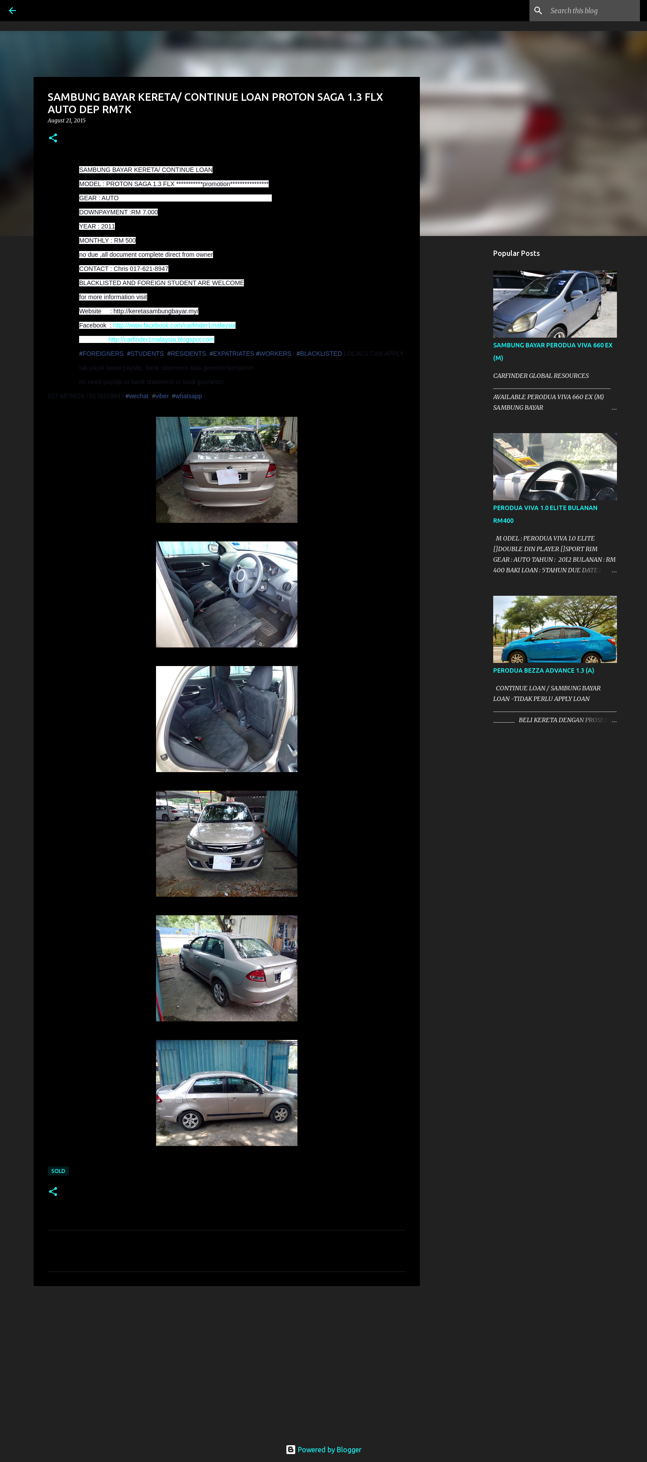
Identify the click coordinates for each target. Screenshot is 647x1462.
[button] (53, 139)
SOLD (58, 1171)
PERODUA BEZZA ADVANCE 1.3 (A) (543, 670)
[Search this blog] (593, 10)
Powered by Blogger (323, 1450)
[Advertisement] (226, 1361)
